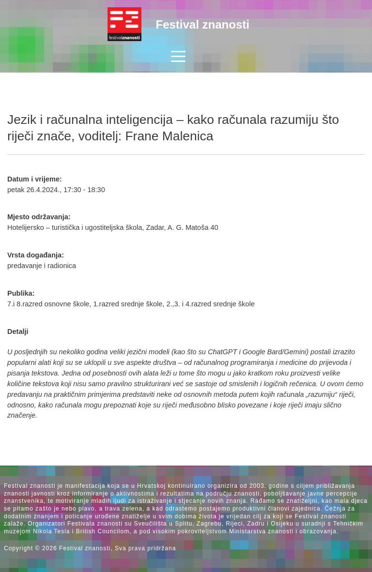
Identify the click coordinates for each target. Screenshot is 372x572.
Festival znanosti (202, 24)
